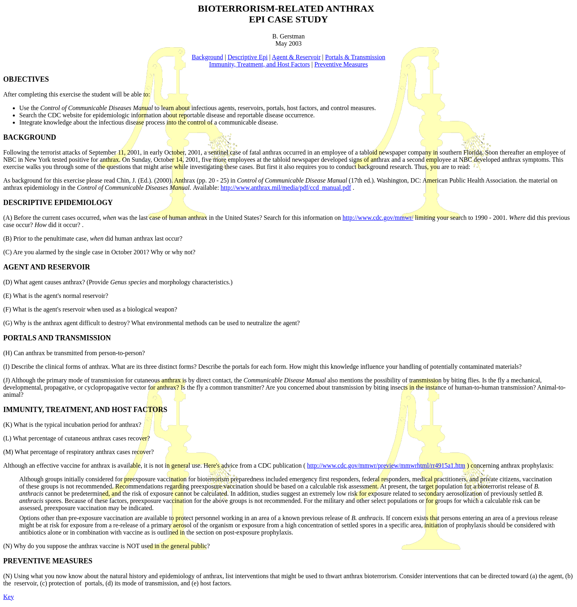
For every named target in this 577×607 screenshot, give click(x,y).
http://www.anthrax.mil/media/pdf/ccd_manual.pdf (286, 187)
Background (207, 57)
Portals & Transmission (355, 57)
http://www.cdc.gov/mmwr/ (378, 217)
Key (8, 596)
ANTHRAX (350, 8)
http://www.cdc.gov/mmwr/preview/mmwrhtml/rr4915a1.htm (386, 465)
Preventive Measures (341, 64)
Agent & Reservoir (296, 57)
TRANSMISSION (83, 338)
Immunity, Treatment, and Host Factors (259, 64)
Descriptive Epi (248, 57)
